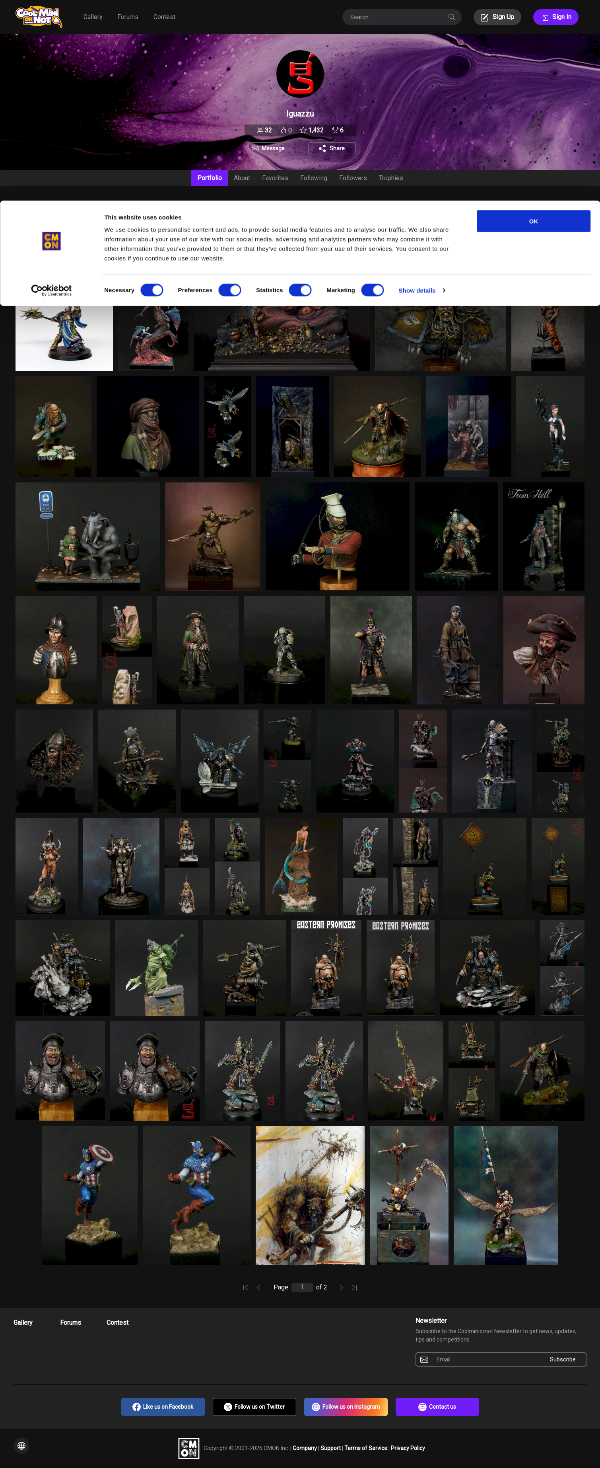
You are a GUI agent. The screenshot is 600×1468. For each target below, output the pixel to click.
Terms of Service (366, 1448)
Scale (343, 206)
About (242, 178)
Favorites (275, 178)
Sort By (26, 206)
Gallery (23, 1322)
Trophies (391, 178)
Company (305, 1448)
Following (313, 178)
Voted (451, 206)
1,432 (312, 130)
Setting (167, 206)
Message (273, 148)
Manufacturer (268, 206)
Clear (541, 256)
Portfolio (209, 178)
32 (264, 130)
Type (396, 206)
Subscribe (563, 1359)
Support (331, 1448)
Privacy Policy (408, 1448)
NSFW (502, 241)
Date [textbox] (29, 222)
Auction (89, 206)
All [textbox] (196, 222)
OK (533, 20)
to (121, 257)
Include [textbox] (110, 222)
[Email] (486, 1359)
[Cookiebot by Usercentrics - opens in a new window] (51, 90)
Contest (117, 1322)
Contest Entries (526, 206)
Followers (353, 178)
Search (242, 241)
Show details (417, 89)
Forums (70, 1322)
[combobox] (33, 222)
